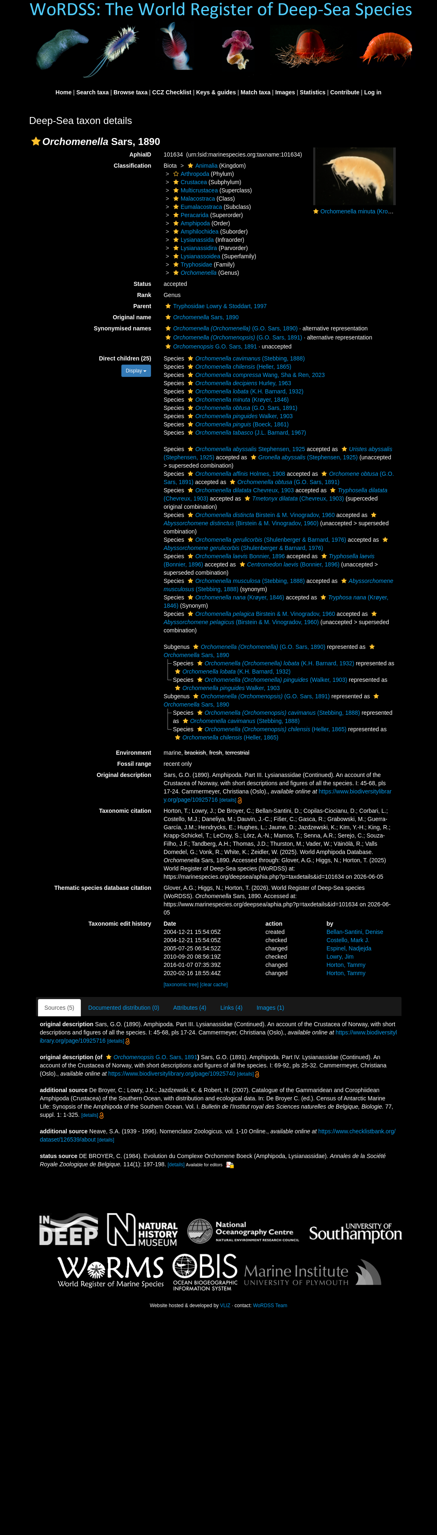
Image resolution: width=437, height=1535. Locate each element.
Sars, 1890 (201, 317)
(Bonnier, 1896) (289, 564)
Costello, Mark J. (347, 940)
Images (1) (270, 1007)
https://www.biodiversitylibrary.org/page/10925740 (171, 1073)
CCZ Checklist (171, 92)
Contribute (344, 92)
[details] (228, 800)
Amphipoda (190, 223)
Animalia (201, 165)
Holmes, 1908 (235, 473)
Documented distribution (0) (123, 1007)
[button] (36, 141)
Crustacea (189, 182)
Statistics (313, 92)
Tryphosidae (192, 264)
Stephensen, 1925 (245, 449)
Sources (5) (59, 1007)
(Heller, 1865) (238, 366)
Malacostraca (193, 198)
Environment (133, 752)
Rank (144, 295)
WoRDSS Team (270, 1305)
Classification (132, 165)
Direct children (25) (125, 358)
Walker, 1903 (239, 416)
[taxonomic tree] (180, 984)
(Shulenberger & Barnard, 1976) (266, 539)
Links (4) (231, 1007)
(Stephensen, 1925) (303, 457)
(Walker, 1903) (271, 679)
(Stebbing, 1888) (245, 358)
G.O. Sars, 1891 (210, 346)
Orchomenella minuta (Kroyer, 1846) (367, 211)
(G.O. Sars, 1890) (230, 328)
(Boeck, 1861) (237, 424)
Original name (132, 317)
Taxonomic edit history (119, 923)
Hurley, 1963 (238, 383)
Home (64, 92)
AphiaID (140, 154)
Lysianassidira (194, 248)
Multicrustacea (194, 190)
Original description (124, 775)
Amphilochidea (195, 231)
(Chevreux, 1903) (293, 498)
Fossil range (134, 763)
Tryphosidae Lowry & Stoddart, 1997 (215, 306)
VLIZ (225, 1305)
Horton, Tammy (346, 965)
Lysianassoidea (195, 256)
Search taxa (92, 92)
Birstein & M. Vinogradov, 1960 (260, 515)
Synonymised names (122, 328)
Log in (372, 92)
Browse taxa (130, 92)
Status (142, 284)
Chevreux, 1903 (240, 490)
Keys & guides (216, 92)
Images (285, 92)
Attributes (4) (189, 1007)
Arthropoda (190, 174)
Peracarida (190, 215)
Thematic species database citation (102, 887)
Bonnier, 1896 (235, 556)
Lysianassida (192, 239)
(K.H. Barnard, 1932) (244, 391)
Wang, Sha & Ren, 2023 (255, 375)
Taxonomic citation (125, 810)
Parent (142, 306)
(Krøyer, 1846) (237, 399)
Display (136, 371)
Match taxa (255, 92)
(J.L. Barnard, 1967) (246, 432)
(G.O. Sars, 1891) (232, 337)
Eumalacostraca (196, 207)
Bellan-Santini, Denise (354, 932)
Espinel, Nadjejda (348, 948)
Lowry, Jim (340, 956)
